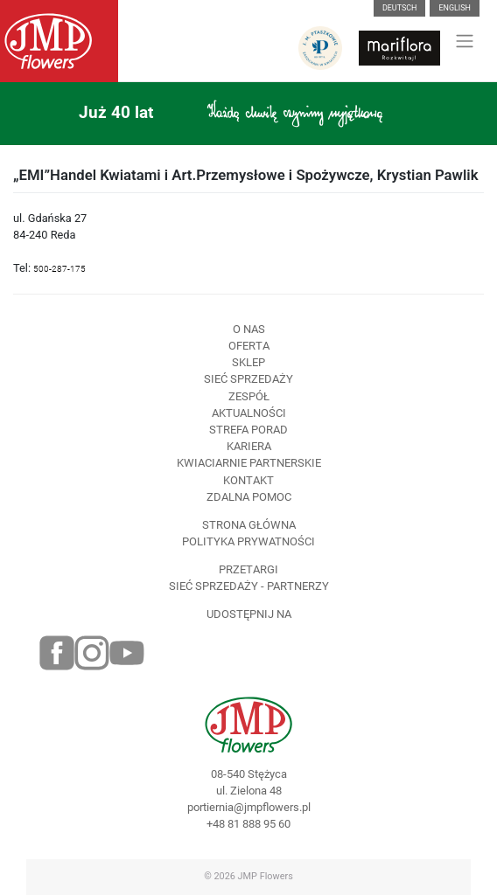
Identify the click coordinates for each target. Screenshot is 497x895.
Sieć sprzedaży (248, 378)
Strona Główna (249, 524)
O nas (249, 329)
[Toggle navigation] (465, 41)
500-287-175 (59, 269)
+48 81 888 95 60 (248, 823)
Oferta (249, 345)
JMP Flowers (265, 876)
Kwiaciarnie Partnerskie (249, 462)
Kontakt (248, 480)
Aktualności (249, 413)
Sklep (248, 362)
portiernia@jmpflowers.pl (249, 807)
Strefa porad (248, 429)
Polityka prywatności (248, 541)
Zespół (249, 396)
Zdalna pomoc (248, 496)
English (454, 7)
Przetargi (248, 569)
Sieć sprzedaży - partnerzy (249, 586)
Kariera (249, 446)
